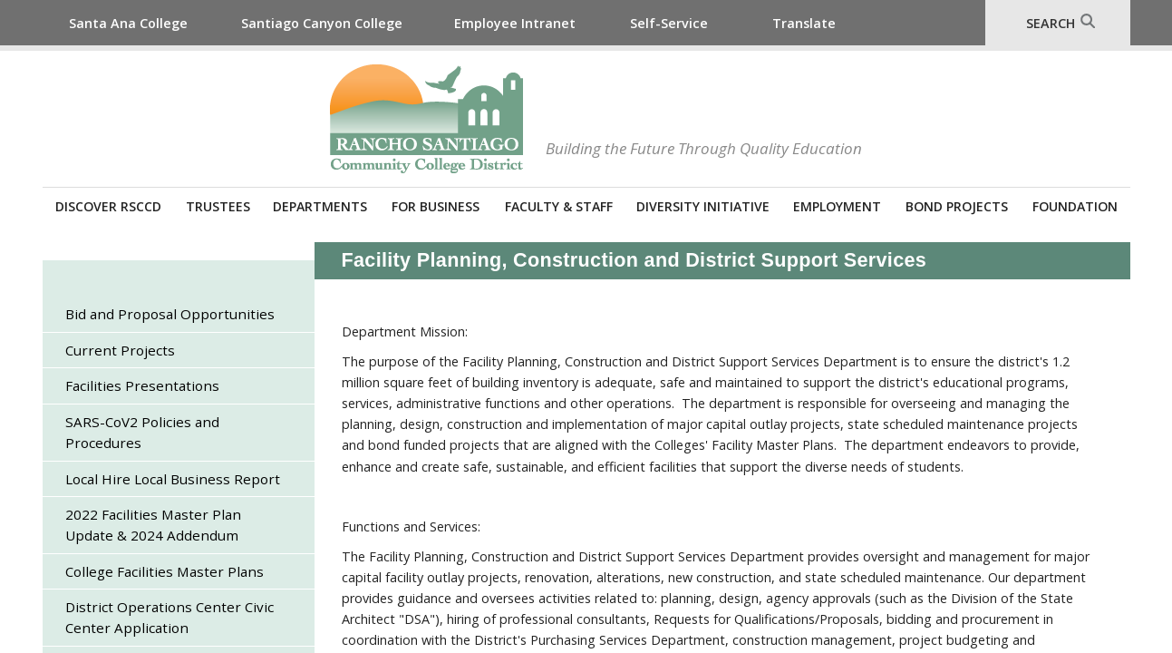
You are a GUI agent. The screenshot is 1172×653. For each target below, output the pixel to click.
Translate (804, 23)
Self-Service (669, 23)
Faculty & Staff (559, 206)
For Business (435, 206)
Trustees (218, 206)
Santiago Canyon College (321, 23)
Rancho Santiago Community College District (426, 118)
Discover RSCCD (108, 206)
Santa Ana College (128, 23)
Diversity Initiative (703, 206)
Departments (320, 206)
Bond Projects (957, 206)
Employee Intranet (515, 23)
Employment (837, 206)
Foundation (1075, 206)
